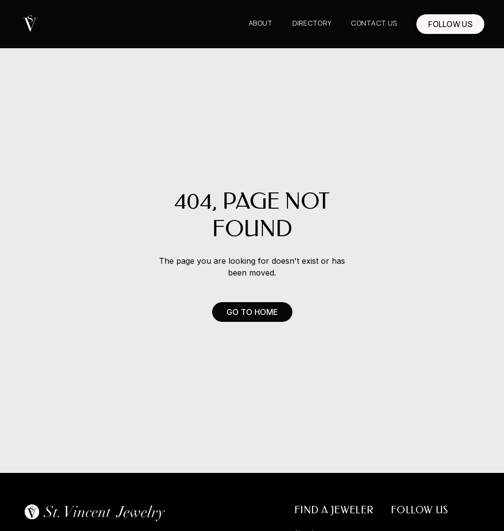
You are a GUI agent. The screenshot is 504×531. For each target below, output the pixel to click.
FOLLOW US (450, 24)
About (261, 23)
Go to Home (252, 312)
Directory (312, 23)
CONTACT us (374, 23)
